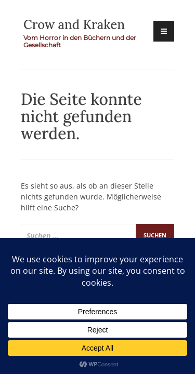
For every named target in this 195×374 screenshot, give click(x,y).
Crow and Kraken (74, 25)
